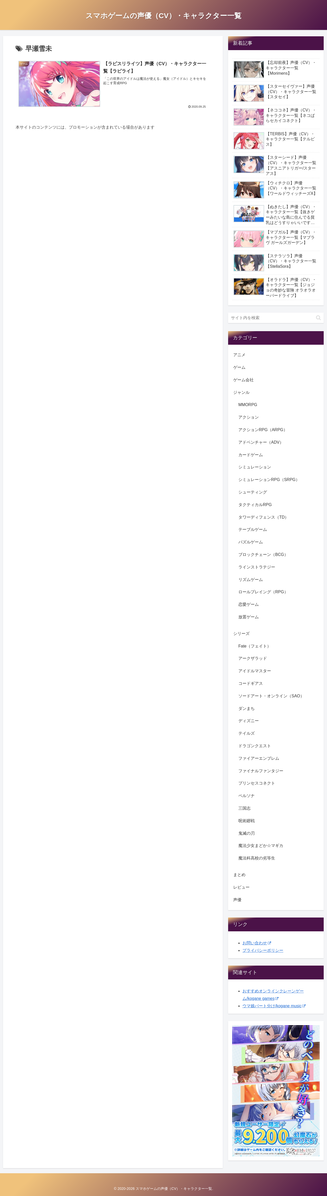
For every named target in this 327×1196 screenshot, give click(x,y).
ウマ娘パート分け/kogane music (274, 1006)
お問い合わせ (256, 943)
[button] (318, 318)
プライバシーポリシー (262, 950)
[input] (276, 318)
